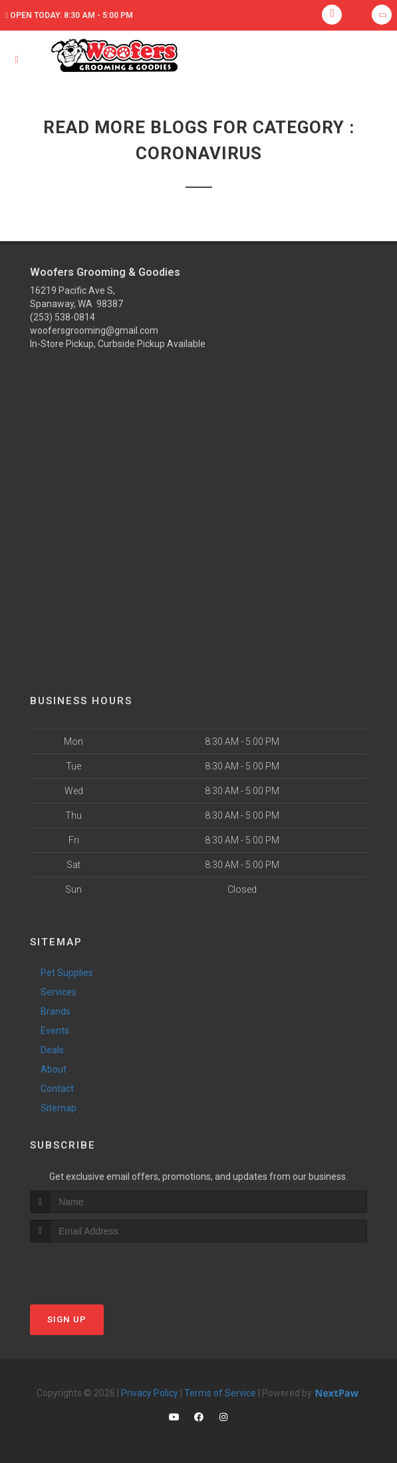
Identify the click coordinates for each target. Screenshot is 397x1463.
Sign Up (66, 1319)
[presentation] (101, 1267)
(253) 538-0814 (62, 317)
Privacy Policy (149, 1393)
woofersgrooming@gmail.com (94, 330)
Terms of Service (220, 1393)
